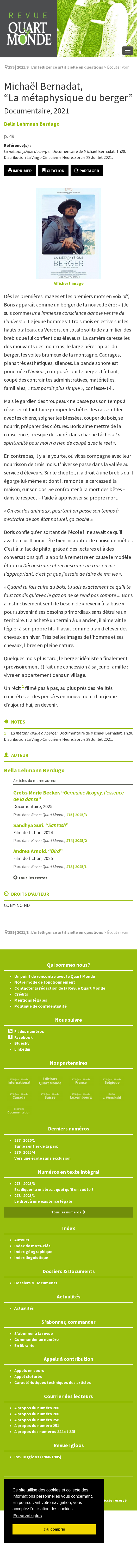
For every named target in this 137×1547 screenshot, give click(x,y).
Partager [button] (86, 170)
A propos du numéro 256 (36, 1419)
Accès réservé (115, 1500)
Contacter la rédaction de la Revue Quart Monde (59, 988)
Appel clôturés (28, 1376)
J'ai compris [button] (54, 1529)
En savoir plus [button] (27, 1516)
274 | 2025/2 (76, 840)
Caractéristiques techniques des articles (52, 1382)
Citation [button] (53, 170)
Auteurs (21, 1239)
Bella (32, 124)
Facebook (23, 1037)
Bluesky (21, 1043)
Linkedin (22, 1049)
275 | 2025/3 (76, 814)
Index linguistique (31, 1257)
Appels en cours (29, 1370)
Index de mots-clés (32, 1245)
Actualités (24, 1308)
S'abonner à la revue (33, 1333)
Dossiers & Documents (35, 1282)
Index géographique (33, 1251)
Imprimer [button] (20, 170)
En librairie (24, 1345)
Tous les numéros (68, 1212)
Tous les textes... (32, 877)
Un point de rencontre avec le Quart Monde (54, 976)
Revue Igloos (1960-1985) (37, 1456)
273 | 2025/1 (76, 866)
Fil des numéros (29, 1031)
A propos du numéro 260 (36, 1407)
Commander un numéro (36, 1339)
